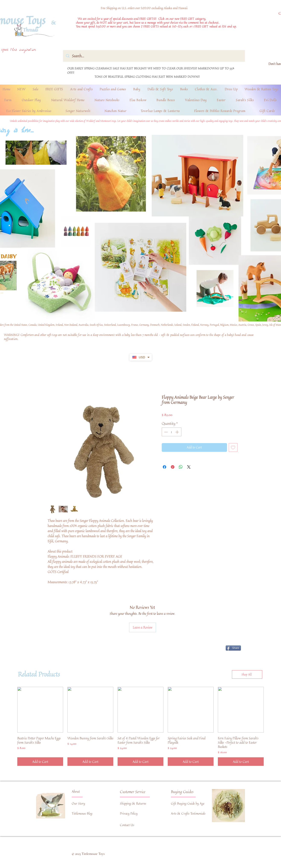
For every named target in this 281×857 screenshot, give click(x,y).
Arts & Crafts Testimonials (188, 813)
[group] (140, 726)
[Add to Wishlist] (233, 447)
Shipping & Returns (133, 803)
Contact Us (127, 824)
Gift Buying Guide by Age (187, 803)
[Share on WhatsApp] (180, 467)
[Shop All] (247, 674)
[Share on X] (188, 467)
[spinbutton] (171, 432)
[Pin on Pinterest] (172, 467)
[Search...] (154, 56)
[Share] (233, 648)
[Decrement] (165, 432)
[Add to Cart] (40, 761)
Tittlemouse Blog (82, 813)
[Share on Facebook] (164, 467)
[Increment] (177, 432)
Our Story (78, 803)
